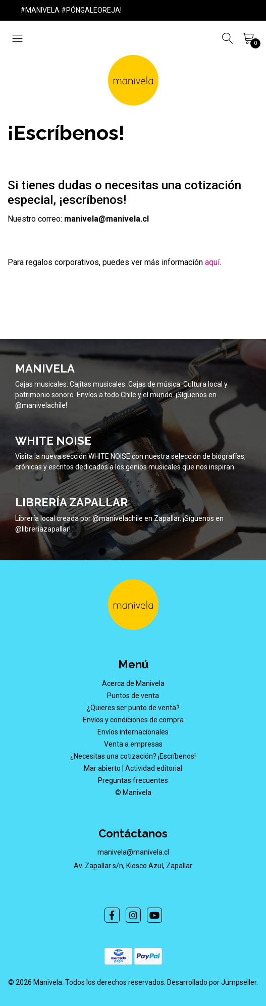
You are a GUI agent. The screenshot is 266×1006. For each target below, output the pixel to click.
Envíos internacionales (133, 732)
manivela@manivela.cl (133, 852)
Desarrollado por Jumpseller (211, 982)
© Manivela (133, 792)
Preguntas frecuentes (133, 780)
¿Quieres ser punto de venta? (133, 708)
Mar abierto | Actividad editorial (133, 768)
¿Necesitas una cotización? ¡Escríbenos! (133, 756)
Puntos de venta (133, 696)
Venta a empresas (133, 744)
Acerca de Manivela (133, 683)
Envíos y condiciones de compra (133, 720)
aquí (212, 262)
